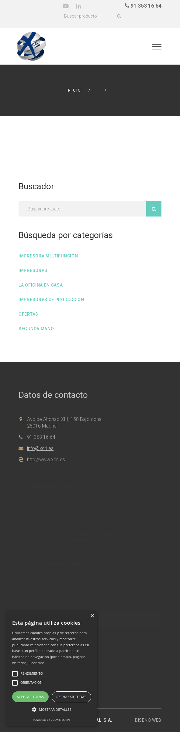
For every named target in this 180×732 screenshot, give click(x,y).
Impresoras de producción (51, 299)
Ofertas (28, 314)
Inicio (74, 90)
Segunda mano (36, 328)
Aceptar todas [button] (30, 696)
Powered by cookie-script (52, 720)
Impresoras (33, 270)
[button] (51, 709)
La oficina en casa (41, 285)
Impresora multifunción (48, 256)
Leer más (36, 662)
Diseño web (148, 720)
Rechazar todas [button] (71, 696)
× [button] (92, 616)
